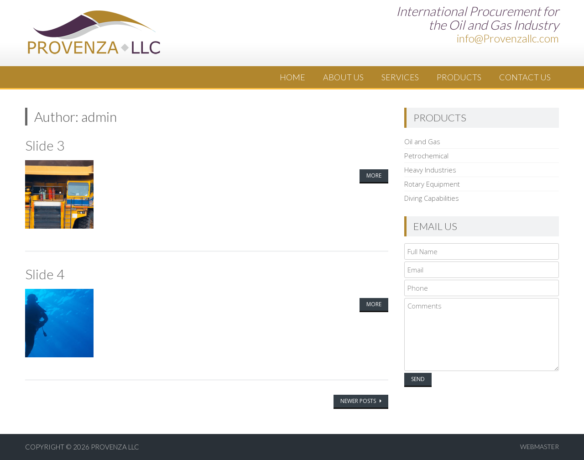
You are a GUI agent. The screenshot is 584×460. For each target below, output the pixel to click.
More (373, 175)
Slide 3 (44, 145)
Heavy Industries (430, 169)
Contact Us (525, 77)
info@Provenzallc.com (508, 38)
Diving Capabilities (431, 198)
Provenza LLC (115, 447)
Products (459, 77)
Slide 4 (44, 274)
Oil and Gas (422, 141)
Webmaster (539, 446)
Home (292, 77)
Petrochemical (426, 155)
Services (400, 77)
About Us (343, 77)
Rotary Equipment (432, 183)
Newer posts (358, 401)
